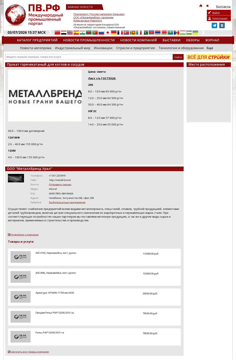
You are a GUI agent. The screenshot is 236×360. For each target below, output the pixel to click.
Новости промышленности (89, 40)
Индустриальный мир (72, 48)
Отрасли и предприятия (135, 48)
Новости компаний (138, 40)
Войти (216, 12)
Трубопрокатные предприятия (67, 202)
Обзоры (193, 40)
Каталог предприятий (37, 40)
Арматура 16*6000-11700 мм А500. (55, 292)
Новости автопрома (35, 48)
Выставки (171, 40)
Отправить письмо (60, 184)
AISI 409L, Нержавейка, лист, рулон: (56, 272)
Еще (209, 48)
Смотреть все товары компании (30, 351)
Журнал (212, 40)
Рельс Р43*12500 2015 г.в (50, 332)
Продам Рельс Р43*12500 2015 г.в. (55, 312)
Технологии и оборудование (181, 48)
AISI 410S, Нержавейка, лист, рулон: (56, 253)
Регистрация (219, 18)
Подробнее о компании (25, 234)
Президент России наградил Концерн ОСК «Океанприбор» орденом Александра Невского (98, 17)
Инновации (103, 48)
